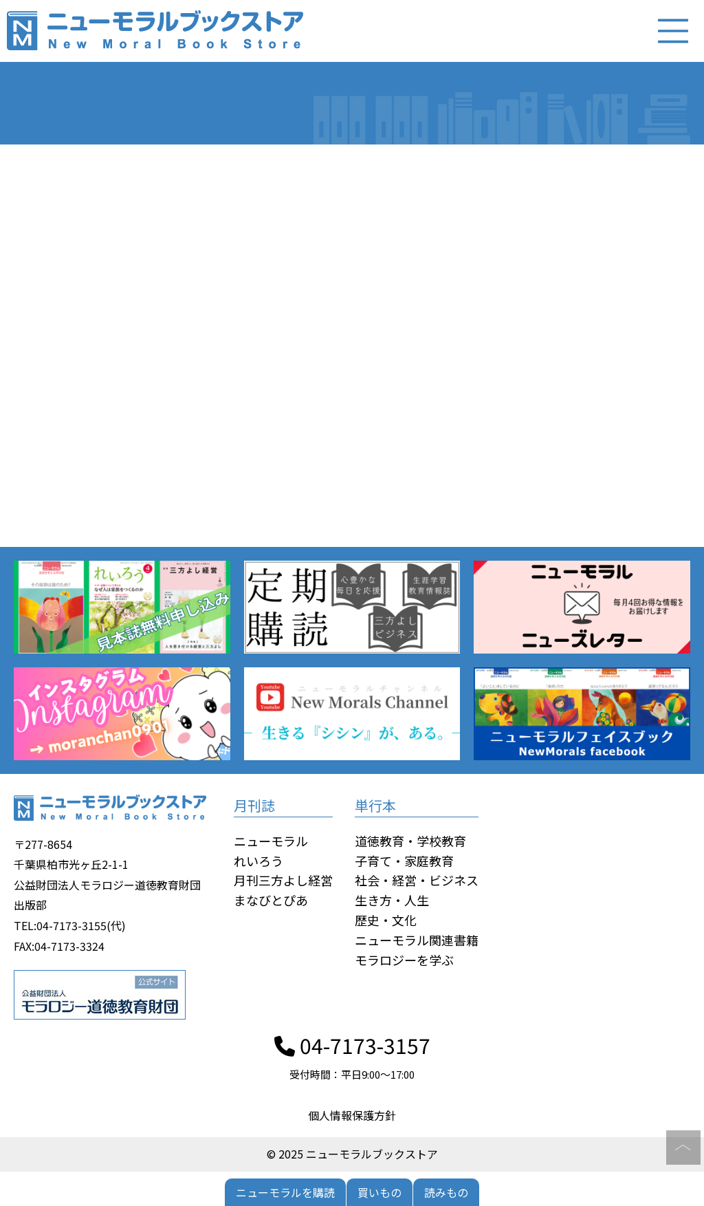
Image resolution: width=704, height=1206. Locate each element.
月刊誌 (254, 805)
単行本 (375, 805)
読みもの (446, 1192)
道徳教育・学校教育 (410, 841)
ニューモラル (271, 841)
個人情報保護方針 (352, 1115)
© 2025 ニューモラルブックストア (352, 1153)
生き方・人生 (392, 900)
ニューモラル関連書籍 (416, 940)
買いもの (380, 1192)
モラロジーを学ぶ (404, 960)
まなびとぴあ (271, 900)
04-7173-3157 (352, 1045)
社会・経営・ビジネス (416, 881)
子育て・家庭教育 (404, 861)
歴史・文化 (386, 920)
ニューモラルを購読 (285, 1192)
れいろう (258, 861)
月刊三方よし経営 (283, 881)
